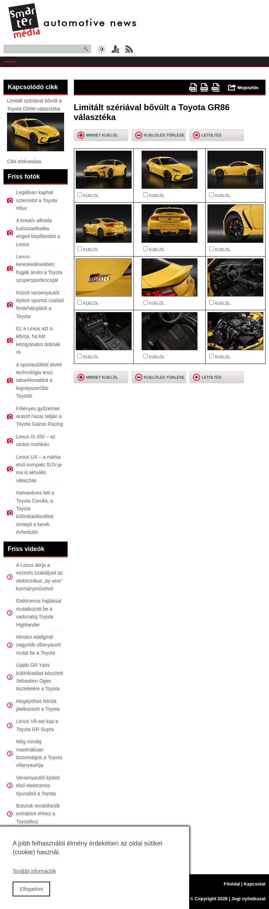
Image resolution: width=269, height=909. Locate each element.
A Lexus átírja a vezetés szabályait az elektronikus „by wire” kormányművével (39, 576)
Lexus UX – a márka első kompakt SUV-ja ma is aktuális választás (39, 468)
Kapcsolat (254, 884)
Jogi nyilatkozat (248, 898)
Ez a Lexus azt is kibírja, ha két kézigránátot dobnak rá (38, 340)
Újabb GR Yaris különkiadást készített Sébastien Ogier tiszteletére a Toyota (39, 676)
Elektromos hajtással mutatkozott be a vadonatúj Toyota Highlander (38, 612)
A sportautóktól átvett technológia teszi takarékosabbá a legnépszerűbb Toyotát (39, 380)
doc (215, 87)
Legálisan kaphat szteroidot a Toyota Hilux (36, 200)
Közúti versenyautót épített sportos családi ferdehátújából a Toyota (40, 304)
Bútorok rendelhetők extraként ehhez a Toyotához (38, 813)
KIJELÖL (90, 195)
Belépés (115, 49)
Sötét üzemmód (101, 49)
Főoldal (232, 884)
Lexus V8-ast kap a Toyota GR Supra (37, 725)
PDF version (193, 87)
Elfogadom (31, 896)
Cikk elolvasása (24, 161)
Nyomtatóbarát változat (204, 87)
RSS (129, 49)
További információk (34, 879)
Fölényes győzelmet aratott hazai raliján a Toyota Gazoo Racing (39, 416)
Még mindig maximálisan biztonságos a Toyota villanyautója (39, 753)
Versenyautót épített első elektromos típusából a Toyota (38, 785)
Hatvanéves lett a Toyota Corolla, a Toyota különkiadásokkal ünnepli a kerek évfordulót (35, 512)
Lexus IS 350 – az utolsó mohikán (35, 440)
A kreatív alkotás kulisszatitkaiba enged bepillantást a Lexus (38, 232)
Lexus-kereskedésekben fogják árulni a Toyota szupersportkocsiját (39, 268)
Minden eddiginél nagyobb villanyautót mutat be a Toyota (38, 645)
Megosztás (243, 87)
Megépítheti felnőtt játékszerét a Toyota (38, 705)
